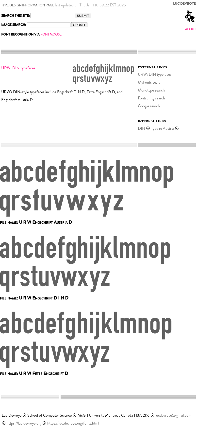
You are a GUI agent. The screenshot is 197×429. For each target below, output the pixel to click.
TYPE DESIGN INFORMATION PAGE (27, 5)
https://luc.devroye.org (24, 423)
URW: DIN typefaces (154, 74)
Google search (149, 106)
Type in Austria (162, 128)
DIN (141, 128)
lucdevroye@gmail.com (173, 415)
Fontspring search (151, 98)
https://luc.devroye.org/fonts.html (73, 423)
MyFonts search (150, 82)
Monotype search (151, 90)
